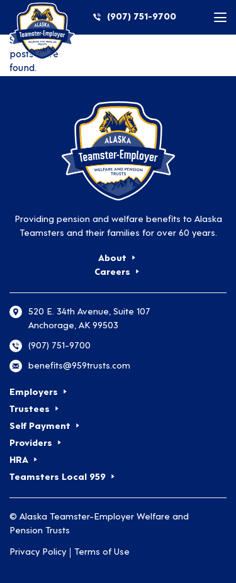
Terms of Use (102, 552)
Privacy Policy (37, 552)
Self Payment (39, 426)
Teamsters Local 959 (57, 477)
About (112, 259)
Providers (30, 443)
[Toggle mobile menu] (220, 17)
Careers (112, 272)
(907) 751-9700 (141, 17)
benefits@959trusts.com (79, 366)
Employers (33, 392)
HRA (18, 460)
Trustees (29, 409)
